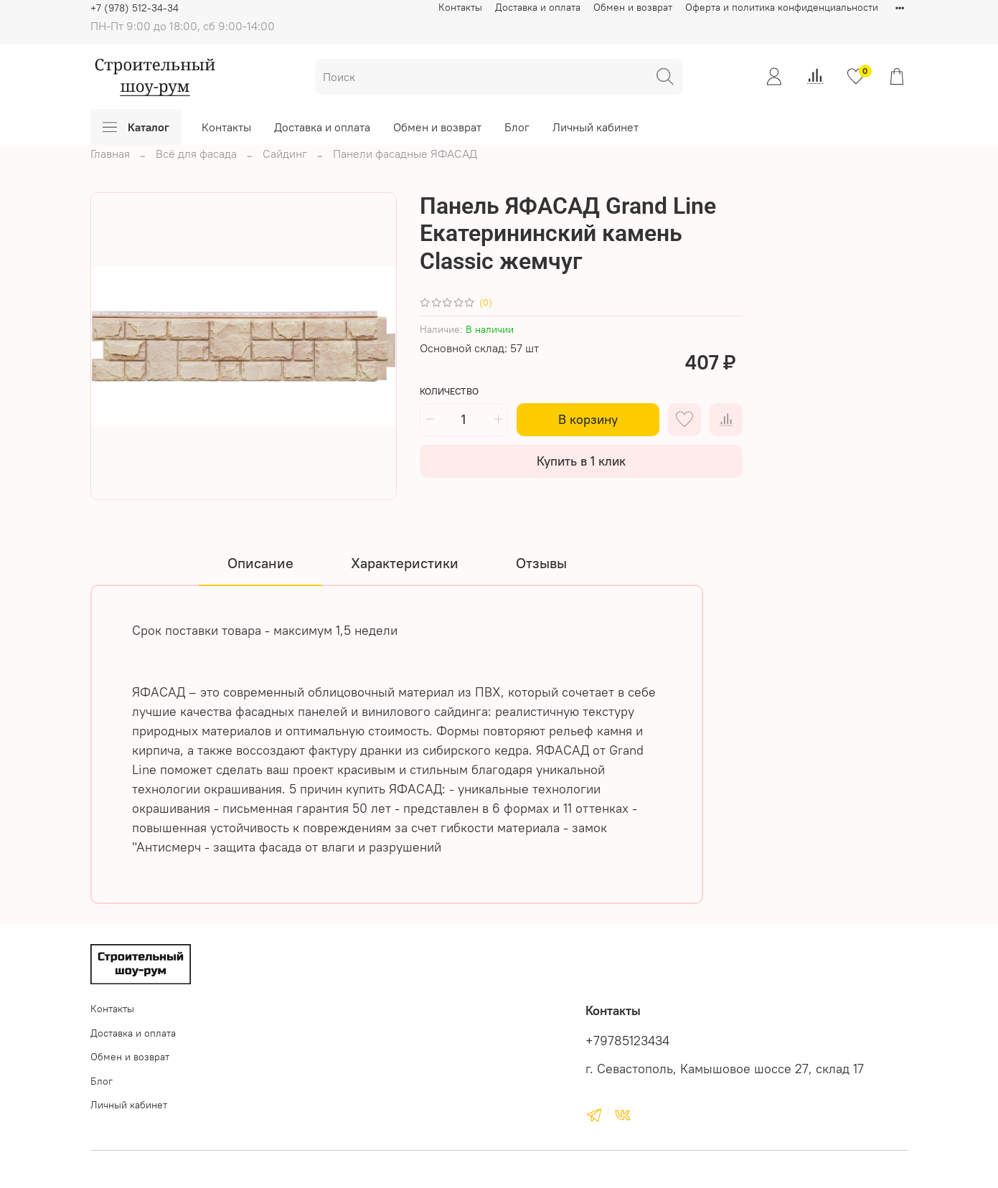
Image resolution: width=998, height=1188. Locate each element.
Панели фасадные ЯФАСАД (405, 153)
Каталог (136, 127)
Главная (110, 153)
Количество (449, 391)
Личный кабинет (595, 127)
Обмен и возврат (632, 7)
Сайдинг (285, 153)
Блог (516, 127)
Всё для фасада (196, 153)
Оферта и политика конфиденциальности (781, 7)
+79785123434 (627, 1041)
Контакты (460, 7)
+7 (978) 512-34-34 (134, 7)
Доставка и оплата (537, 7)
